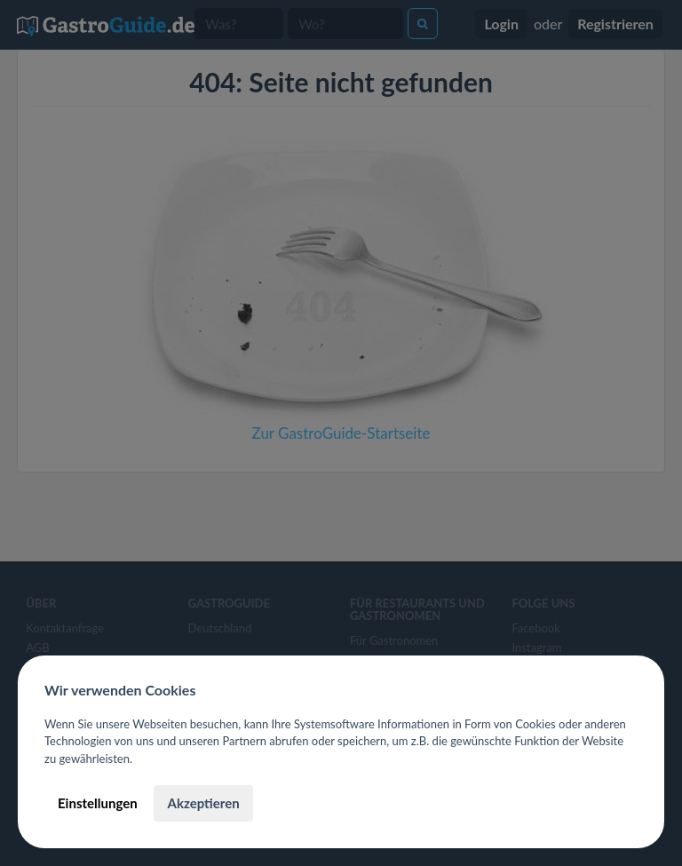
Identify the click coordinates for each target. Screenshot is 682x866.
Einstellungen (98, 803)
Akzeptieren (203, 803)
